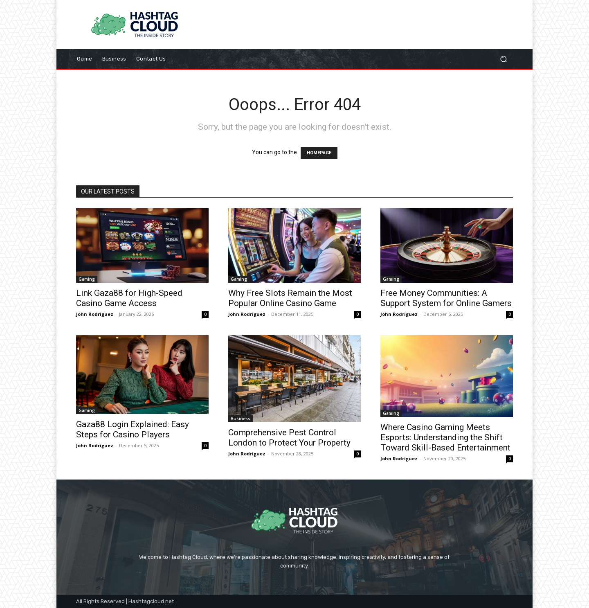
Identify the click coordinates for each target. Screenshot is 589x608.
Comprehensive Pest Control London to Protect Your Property (289, 438)
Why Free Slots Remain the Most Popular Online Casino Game (290, 298)
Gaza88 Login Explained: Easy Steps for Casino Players (132, 429)
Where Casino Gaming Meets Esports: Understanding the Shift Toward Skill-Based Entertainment (445, 437)
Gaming (87, 279)
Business (240, 418)
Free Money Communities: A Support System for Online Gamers (446, 298)
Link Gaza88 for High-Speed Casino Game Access (129, 298)
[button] (503, 59)
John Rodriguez (94, 314)
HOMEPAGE (319, 152)
